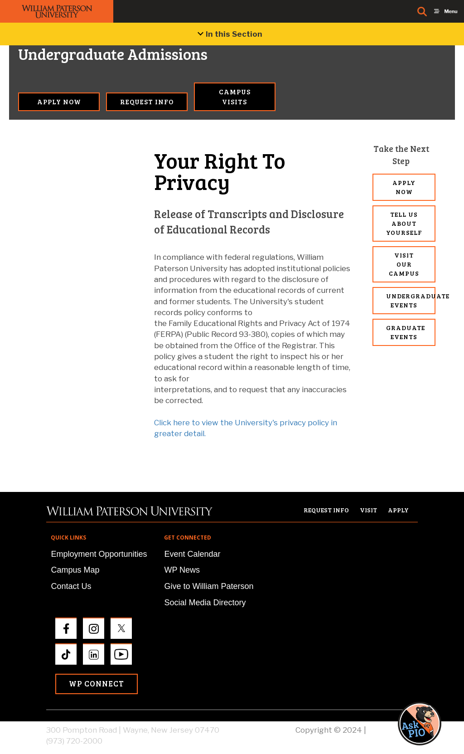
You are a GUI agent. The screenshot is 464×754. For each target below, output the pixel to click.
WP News (182, 569)
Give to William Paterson (208, 586)
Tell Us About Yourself (404, 223)
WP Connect (96, 683)
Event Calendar (192, 554)
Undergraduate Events (410, 300)
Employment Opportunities (99, 554)
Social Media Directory (205, 602)
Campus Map (75, 569)
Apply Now (59, 101)
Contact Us (71, 586)
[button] (428, 723)
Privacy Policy (393, 730)
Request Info (147, 101)
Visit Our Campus (404, 264)
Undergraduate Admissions (59, 54)
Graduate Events (405, 332)
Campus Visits (235, 96)
